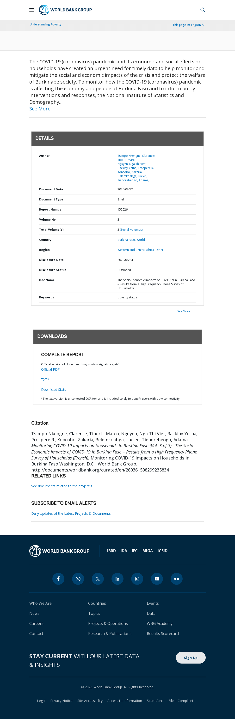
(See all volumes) (131, 230)
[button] (203, 10)
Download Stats (53, 389)
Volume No (47, 220)
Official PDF (50, 369)
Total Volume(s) (51, 230)
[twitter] (98, 579)
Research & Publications (109, 633)
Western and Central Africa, (136, 250)
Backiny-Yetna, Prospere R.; (136, 168)
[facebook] (58, 579)
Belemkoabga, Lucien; (132, 176)
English (196, 25)
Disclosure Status (52, 270)
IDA (124, 550)
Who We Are (40, 603)
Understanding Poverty (45, 24)
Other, (159, 250)
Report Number (51, 209)
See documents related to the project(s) (62, 486)
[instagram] (137, 579)
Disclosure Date (51, 260)
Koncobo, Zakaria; (130, 172)
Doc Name (47, 280)
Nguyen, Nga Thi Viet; (132, 164)
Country (45, 240)
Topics (94, 613)
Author (44, 156)
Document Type (51, 199)
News (34, 613)
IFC (135, 550)
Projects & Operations (108, 623)
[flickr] (177, 579)
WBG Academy (160, 623)
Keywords (46, 297)
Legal (41, 700)
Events (153, 603)
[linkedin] (117, 579)
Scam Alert (155, 700)
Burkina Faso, (127, 240)
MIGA (147, 550)
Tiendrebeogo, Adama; (133, 180)
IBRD (111, 550)
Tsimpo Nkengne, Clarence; (136, 156)
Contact (36, 633)
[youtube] (157, 579)
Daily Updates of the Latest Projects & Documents (71, 513)
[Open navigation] (31, 9)
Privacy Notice (61, 700)
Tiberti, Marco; (127, 160)
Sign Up (191, 657)
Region (44, 250)
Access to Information (124, 700)
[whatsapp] (78, 579)
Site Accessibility (90, 700)
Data (151, 613)
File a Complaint (180, 700)
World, (141, 240)
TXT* (45, 379)
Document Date (51, 189)
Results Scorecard (163, 633)
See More (39, 108)
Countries (97, 603)
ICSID (162, 550)
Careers (36, 623)
